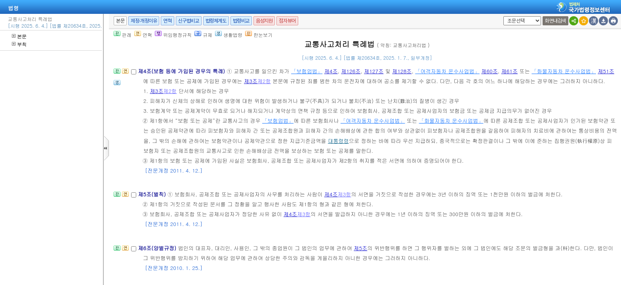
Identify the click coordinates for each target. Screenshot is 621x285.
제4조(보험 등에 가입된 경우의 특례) (182, 71)
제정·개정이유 (144, 21)
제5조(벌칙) (153, 194)
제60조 (489, 71)
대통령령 (338, 140)
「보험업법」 (306, 71)
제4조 (331, 71)
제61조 (509, 71)
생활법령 (228, 34)
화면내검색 (555, 21)
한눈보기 (258, 34)
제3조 (250, 81)
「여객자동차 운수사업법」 (447, 71)
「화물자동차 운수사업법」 (563, 71)
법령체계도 (216, 21)
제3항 (344, 194)
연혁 (167, 21)
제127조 (373, 71)
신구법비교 (188, 21)
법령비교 (241, 21)
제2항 (264, 81)
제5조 (360, 248)
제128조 (401, 71)
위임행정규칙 (173, 34)
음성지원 (264, 21)
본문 (19, 36)
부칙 (19, 44)
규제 (203, 34)
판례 (122, 34)
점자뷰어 (287, 21)
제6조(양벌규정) (158, 248)
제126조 (350, 71)
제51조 (606, 71)
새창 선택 (502, 16)
